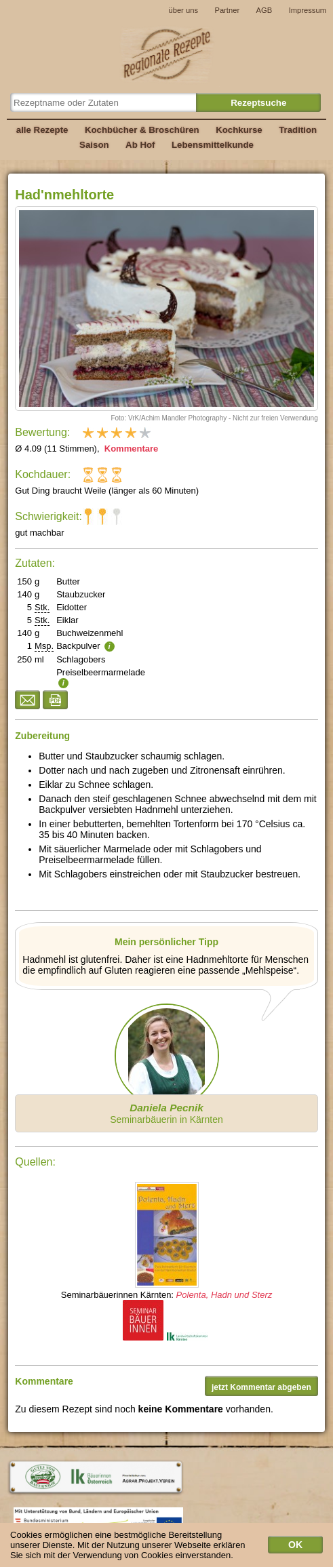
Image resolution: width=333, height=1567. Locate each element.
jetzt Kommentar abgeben (261, 1387)
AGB (264, 10)
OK (295, 1548)
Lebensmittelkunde (213, 145)
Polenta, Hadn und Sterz (224, 1295)
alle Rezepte (42, 130)
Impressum (307, 10)
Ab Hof (140, 145)
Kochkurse (239, 130)
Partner (226, 10)
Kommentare (130, 448)
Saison (94, 145)
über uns (183, 10)
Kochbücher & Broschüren (142, 130)
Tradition (298, 130)
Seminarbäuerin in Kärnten (166, 1113)
